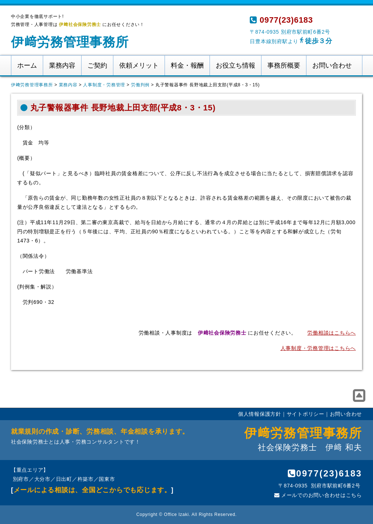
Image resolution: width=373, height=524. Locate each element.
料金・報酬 (187, 65)
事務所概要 (283, 65)
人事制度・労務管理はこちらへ (318, 348)
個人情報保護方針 (259, 414)
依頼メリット (139, 65)
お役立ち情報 (235, 65)
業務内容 (62, 65)
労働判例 (140, 84)
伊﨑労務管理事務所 (70, 42)
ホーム (27, 65)
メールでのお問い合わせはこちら (318, 495)
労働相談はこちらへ (331, 333)
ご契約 (97, 65)
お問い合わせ (332, 65)
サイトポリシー (305, 414)
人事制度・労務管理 (104, 84)
